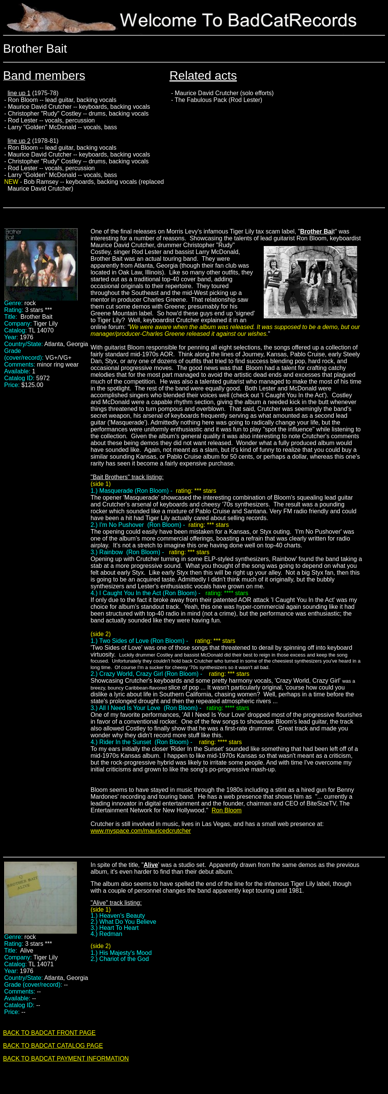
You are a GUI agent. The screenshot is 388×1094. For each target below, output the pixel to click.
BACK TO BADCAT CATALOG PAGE (53, 1045)
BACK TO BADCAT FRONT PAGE (49, 1033)
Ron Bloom (227, 810)
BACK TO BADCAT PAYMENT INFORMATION (66, 1058)
